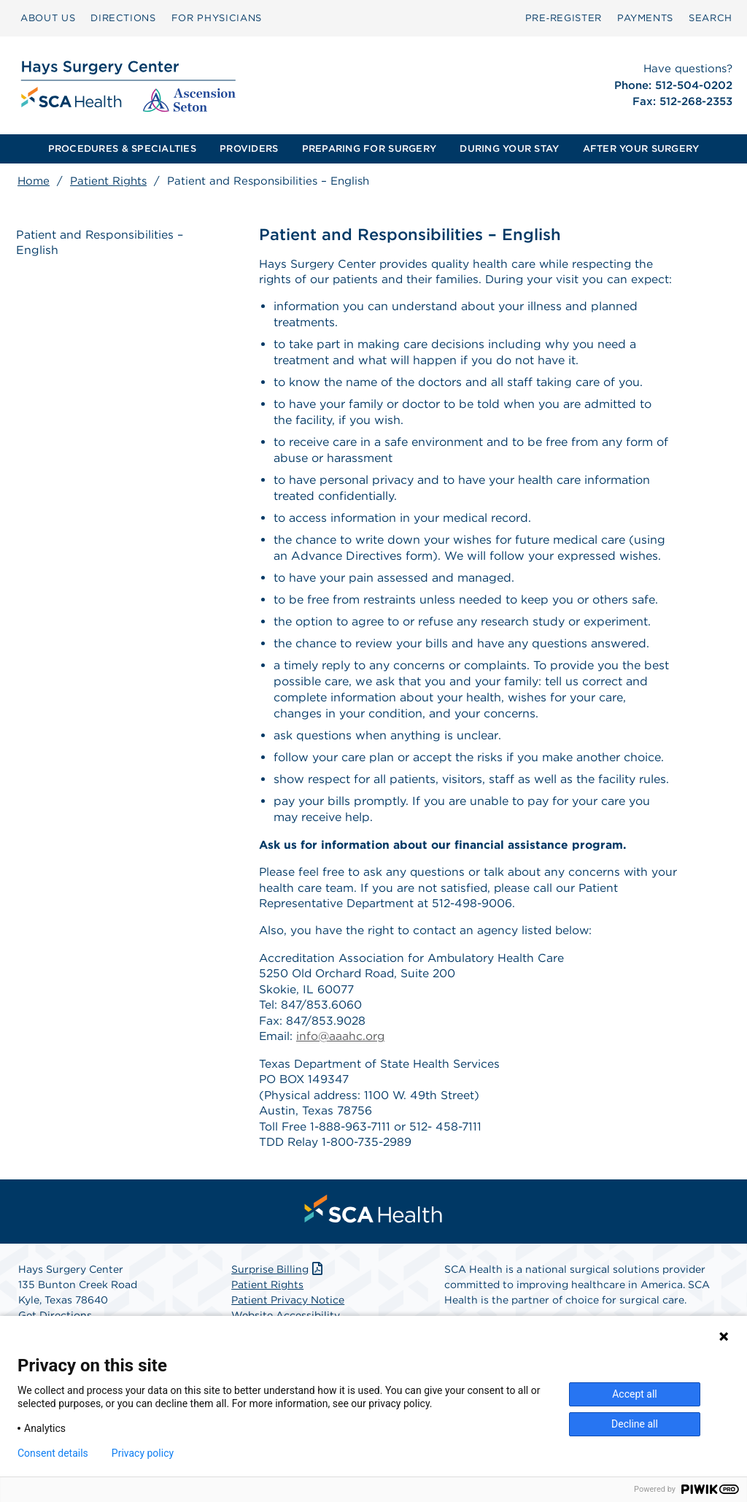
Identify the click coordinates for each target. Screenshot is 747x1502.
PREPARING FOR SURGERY (369, 148)
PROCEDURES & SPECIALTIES (122, 148)
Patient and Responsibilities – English (101, 243)
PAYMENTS (645, 17)
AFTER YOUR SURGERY (641, 148)
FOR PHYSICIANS (216, 17)
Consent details (53, 1453)
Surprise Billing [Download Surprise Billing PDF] (278, 1277)
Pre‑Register (563, 17)
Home (34, 181)
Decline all (634, 1424)
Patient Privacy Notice (287, 1308)
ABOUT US (47, 17)
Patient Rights (108, 181)
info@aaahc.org (342, 1042)
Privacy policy (143, 1453)
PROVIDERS (249, 148)
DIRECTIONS (123, 17)
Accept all (634, 1394)
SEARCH (710, 17)
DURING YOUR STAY (509, 148)
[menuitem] (48, 18)
